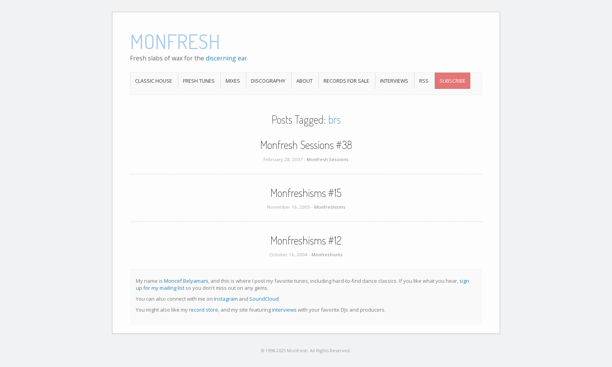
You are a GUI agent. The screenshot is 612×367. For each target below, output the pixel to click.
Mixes (233, 80)
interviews (284, 309)
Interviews (394, 80)
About (304, 80)
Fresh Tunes (199, 80)
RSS (424, 80)
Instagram (226, 298)
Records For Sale (346, 80)
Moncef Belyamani (186, 280)
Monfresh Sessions (328, 159)
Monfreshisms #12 (306, 240)
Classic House (153, 80)
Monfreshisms (329, 207)
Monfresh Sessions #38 (306, 145)
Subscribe (452, 80)
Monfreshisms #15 (306, 193)
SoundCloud (264, 298)
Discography (268, 80)
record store (203, 309)
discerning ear (226, 58)
